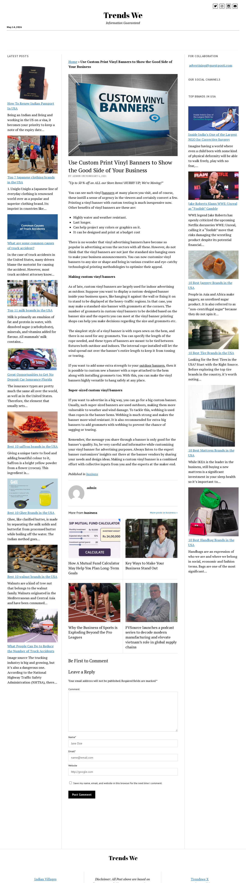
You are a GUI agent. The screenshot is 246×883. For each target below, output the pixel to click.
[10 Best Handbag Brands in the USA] (213, 512)
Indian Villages (45, 879)
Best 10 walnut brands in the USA (32, 576)
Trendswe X (200, 879)
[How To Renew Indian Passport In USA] (32, 83)
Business (120, 36)
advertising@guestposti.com (210, 65)
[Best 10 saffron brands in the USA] (32, 427)
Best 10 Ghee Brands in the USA (30, 512)
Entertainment (207, 36)
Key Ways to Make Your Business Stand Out (144, 565)
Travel (94, 36)
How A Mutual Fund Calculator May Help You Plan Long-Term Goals (93, 568)
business (92, 474)
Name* (72, 737)
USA (106, 36)
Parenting (67, 36)
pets (177, 36)
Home (135, 36)
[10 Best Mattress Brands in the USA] (211, 416)
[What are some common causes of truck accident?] (32, 227)
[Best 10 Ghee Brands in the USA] (32, 494)
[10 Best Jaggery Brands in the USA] (213, 265)
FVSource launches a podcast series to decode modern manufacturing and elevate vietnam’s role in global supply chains (151, 637)
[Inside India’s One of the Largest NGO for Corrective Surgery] (213, 119)
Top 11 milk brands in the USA (30, 310)
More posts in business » (164, 512)
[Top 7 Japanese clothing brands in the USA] (32, 155)
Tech (82, 36)
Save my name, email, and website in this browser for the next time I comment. (117, 783)
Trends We (123, 15)
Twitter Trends (112, 45)
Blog (188, 36)
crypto (51, 36)
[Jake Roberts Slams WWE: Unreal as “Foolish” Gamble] (213, 186)
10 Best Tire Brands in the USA (211, 353)
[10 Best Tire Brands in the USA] (213, 335)
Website (72, 765)
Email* (72, 751)
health (34, 36)
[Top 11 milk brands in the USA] (32, 294)
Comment (73, 689)
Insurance (150, 36)
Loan (165, 36)
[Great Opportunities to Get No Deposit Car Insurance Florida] (32, 359)
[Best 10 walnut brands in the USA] (32, 559)
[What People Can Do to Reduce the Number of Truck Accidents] (32, 626)
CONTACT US (136, 45)
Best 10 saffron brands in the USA (32, 446)
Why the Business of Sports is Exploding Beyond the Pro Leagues (92, 632)
